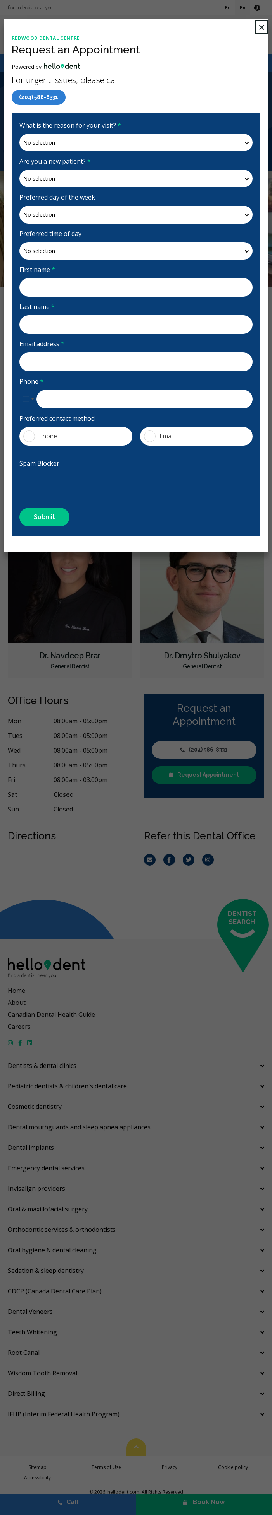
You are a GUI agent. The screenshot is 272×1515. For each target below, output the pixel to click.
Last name (37, 306)
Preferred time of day (50, 233)
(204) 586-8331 (38, 97)
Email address (41, 344)
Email (159, 436)
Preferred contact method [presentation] (57, 418)
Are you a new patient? (55, 161)
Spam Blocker (39, 463)
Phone (31, 381)
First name (37, 269)
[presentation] (64, 483)
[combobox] (28, 399)
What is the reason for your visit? (70, 125)
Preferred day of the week (57, 197)
